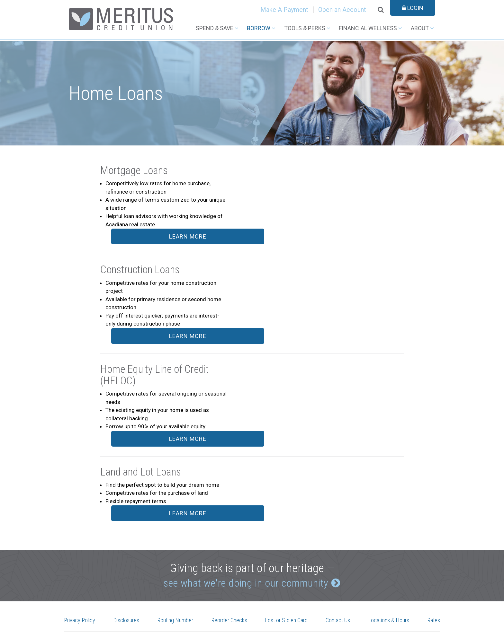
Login (412, 7)
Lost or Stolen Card (287, 559)
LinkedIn (193, 583)
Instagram (179, 583)
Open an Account (342, 9)
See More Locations (87, 610)
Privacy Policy (81, 559)
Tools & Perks (304, 28)
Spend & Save (214, 28)
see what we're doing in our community (244, 520)
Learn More (365, 172)
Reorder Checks (230, 559)
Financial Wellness (368, 28)
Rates (433, 559)
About (420, 28)
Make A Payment (284, 9)
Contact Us (339, 559)
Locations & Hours (389, 559)
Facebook (164, 583)
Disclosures (127, 559)
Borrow (258, 28)
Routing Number (176, 559)
